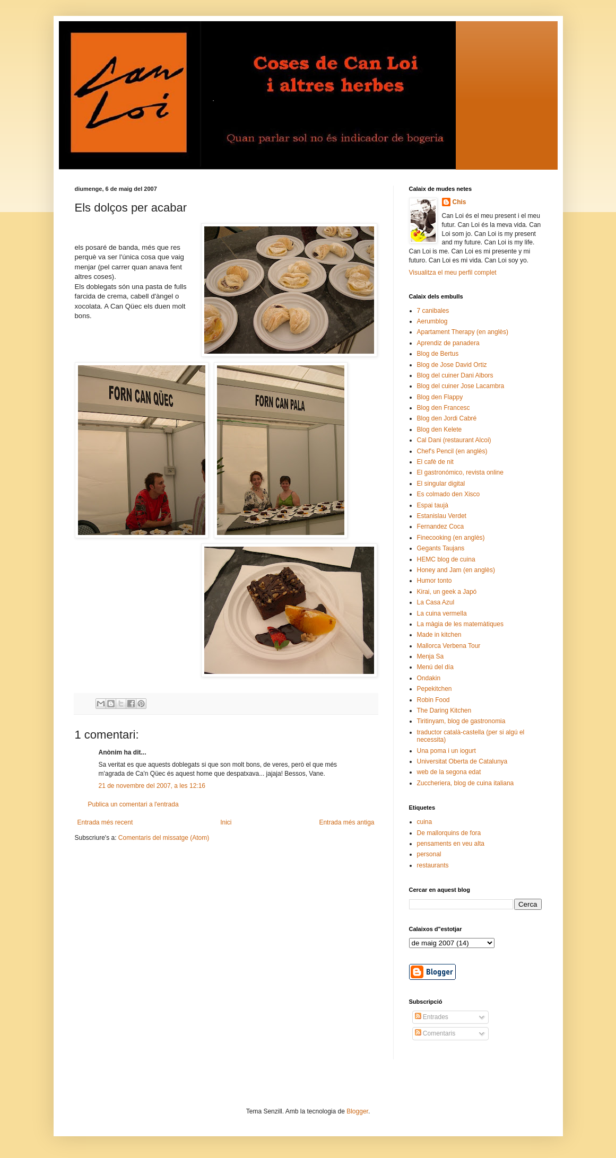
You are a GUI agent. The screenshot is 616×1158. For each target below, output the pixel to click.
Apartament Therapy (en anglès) (463, 332)
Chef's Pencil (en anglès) (452, 451)
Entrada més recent (105, 822)
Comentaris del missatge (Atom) (163, 837)
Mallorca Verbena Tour (449, 646)
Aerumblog (432, 321)
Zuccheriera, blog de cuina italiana (465, 783)
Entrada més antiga (346, 822)
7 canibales (433, 310)
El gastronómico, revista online (460, 472)
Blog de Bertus (438, 353)
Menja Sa (430, 656)
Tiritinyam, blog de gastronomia (461, 721)
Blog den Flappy (440, 397)
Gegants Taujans (441, 548)
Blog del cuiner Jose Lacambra (461, 386)
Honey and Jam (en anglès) (456, 570)
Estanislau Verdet (441, 516)
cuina (424, 822)
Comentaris (435, 1033)
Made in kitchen (439, 634)
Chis (459, 202)
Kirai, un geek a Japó (447, 591)
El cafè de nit (435, 462)
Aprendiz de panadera (448, 343)
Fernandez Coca (440, 526)
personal (429, 854)
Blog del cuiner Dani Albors (455, 375)
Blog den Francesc (443, 407)
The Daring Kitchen (444, 710)
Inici (225, 822)
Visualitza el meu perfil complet (453, 272)
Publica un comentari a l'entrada (133, 804)
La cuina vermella (442, 613)
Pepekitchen (434, 688)
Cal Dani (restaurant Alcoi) (454, 440)
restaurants (433, 865)
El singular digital (441, 483)
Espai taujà (432, 505)
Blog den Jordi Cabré (447, 418)
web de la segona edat (449, 772)
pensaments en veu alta (450, 843)
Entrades (431, 1017)
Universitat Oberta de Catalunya (462, 761)
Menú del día (435, 667)
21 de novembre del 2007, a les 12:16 (152, 785)
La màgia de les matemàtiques (460, 624)
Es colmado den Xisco (448, 494)
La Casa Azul (436, 602)
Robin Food (433, 700)
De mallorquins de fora (449, 833)
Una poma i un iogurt (446, 751)
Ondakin (429, 678)
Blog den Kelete (439, 429)
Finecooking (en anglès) (451, 537)
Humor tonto (434, 580)
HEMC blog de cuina (446, 559)
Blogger (357, 1111)
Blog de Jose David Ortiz (452, 365)
